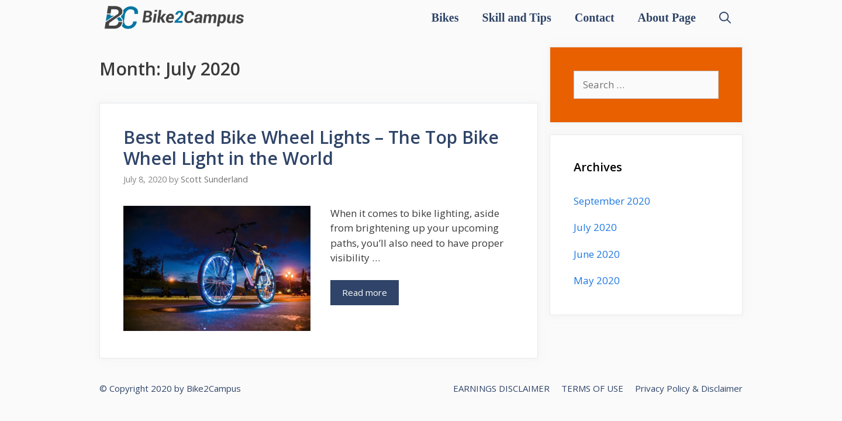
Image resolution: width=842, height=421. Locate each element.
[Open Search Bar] (725, 17)
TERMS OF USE (592, 388)
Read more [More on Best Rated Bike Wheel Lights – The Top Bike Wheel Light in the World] (364, 292)
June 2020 (597, 254)
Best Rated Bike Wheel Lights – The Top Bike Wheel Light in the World (311, 147)
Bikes (445, 17)
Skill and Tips (516, 17)
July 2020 (595, 227)
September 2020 (612, 201)
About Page (667, 17)
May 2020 (597, 280)
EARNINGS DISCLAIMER (501, 388)
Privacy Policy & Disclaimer (689, 388)
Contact (595, 17)
